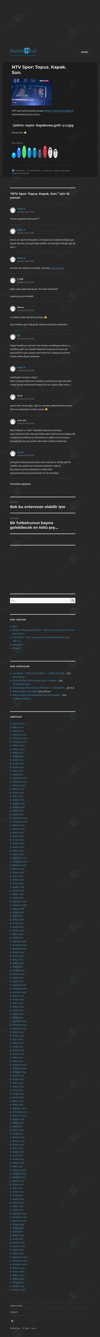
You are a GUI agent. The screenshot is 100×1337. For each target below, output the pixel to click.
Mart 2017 (18, 959)
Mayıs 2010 (18, 1224)
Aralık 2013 (18, 1093)
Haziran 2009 (20, 1264)
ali (18, 335)
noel (20, 173)
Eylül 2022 (18, 731)
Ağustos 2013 (19, 1108)
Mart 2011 (18, 1188)
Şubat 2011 (18, 1191)
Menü (84, 52)
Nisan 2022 (18, 749)
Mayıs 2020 (18, 825)
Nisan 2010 (18, 1228)
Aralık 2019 (18, 843)
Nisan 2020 (18, 829)
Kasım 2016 (19, 974)
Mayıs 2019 (18, 868)
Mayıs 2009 (19, 1268)
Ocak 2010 (18, 1239)
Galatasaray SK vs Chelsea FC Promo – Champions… (39, 687)
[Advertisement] (50, 25)
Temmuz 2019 (20, 861)
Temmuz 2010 (20, 1217)
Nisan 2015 (18, 1035)
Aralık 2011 (18, 1159)
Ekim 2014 (18, 1057)
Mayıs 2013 (18, 1119)
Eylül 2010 (18, 1210)
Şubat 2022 (18, 756)
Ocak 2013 (18, 1133)
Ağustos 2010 (19, 1213)
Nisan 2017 (18, 956)
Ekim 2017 (18, 934)
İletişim (14, 1312)
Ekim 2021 (18, 771)
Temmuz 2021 (20, 781)
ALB (44, 171)
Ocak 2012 (18, 1155)
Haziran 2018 (19, 905)
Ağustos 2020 (20, 818)
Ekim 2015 (18, 1014)
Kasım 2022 (19, 723)
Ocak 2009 (18, 1282)
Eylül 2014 (18, 1061)
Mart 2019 (18, 876)
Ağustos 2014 (19, 1064)
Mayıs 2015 (18, 1032)
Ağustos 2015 (19, 1021)
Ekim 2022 (18, 727)
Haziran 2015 (19, 1028)
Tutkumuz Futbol (22, 698)
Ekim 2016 (18, 977)
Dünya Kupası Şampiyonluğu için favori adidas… (37, 695)
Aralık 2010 (18, 1199)
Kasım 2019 (19, 847)
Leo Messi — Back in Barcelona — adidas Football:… (40, 673)
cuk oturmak (57, 268)
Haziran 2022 (20, 741)
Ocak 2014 (18, 1090)
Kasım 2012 (18, 1141)
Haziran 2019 (19, 865)
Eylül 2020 (18, 814)
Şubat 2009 (18, 1279)
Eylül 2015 (18, 1017)
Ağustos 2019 (19, 858)
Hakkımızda (16, 1305)
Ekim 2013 (18, 1101)
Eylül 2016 (18, 981)
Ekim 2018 (18, 894)
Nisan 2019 (18, 872)
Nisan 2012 (18, 1144)
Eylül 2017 (18, 937)
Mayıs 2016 (18, 995)
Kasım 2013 (18, 1097)
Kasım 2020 (19, 807)
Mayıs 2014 (18, 1075)
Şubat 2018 (18, 919)
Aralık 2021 (18, 763)
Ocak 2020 (18, 839)
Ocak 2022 (18, 760)
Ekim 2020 (18, 810)
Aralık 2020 (18, 803)
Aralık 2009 (19, 1242)
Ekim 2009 (18, 1249)
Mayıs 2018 (18, 908)
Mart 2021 (18, 796)
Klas (15, 626)
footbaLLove (15, 1328)
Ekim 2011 (18, 1166)
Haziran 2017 (19, 948)
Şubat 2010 (18, 1235)
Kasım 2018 (18, 890)
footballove (20, 171)
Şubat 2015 (18, 1043)
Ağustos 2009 (20, 1257)
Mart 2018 (18, 916)
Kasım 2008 (19, 1289)
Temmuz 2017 (20, 945)
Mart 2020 (18, 832)
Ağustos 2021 (19, 778)
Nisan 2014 (18, 1079)
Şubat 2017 (18, 963)
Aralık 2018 (18, 887)
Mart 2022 (18, 752)
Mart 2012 (18, 1148)
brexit (49, 171)
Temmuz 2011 (20, 1173)
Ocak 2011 (18, 1195)
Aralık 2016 (18, 970)
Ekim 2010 (18, 1206)
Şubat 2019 (18, 879)
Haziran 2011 (19, 1177)
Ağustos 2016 (19, 985)
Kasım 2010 (18, 1202)
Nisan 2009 (18, 1271)
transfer (26, 173)
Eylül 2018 (18, 898)
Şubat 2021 (18, 800)
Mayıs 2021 (18, 789)
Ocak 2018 (18, 923)
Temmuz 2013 (20, 1112)
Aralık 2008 (18, 1286)
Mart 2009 (18, 1275)
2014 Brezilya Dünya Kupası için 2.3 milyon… (35, 680)
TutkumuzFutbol (21, 684)
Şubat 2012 (18, 1152)
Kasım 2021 (18, 767)
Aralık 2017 (18, 927)
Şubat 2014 (18, 1086)
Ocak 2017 (18, 966)
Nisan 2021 (18, 792)
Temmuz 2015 (20, 1025)
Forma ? (17, 648)
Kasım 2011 (18, 1162)
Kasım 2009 (19, 1246)
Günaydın (18, 644)
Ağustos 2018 (19, 901)
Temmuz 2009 (20, 1260)
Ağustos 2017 (19, 941)
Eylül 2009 (18, 1253)
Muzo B (21, 258)
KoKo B (21, 208)
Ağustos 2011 (19, 1170)
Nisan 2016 (18, 999)
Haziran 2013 (19, 1115)
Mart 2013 (18, 1126)
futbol (57, 171)
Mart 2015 (18, 1039)
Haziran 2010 (19, 1220)
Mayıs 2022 (18, 745)
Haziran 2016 (19, 992)
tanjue (20, 452)
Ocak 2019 (18, 883)
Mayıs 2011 (18, 1181)
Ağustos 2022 (20, 734)
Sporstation (19, 677)
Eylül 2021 (18, 774)
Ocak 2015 (18, 1046)
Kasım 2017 (18, 930)
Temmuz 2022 (20, 738)
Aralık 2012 (18, 1137)
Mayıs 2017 (18, 952)
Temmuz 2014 (20, 1068)
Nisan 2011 (18, 1184)
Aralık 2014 (18, 1050)
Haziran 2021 (19, 785)
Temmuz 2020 (20, 821)
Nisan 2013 (18, 1122)
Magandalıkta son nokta (25, 691)
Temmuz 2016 (20, 988)
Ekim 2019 (18, 850)
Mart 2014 (18, 1083)
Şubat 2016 (18, 1006)
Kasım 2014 (18, 1054)
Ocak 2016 (18, 1010)
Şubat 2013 (18, 1130)
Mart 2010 (18, 1231)
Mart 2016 (18, 1003)
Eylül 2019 (18, 854)
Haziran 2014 (19, 1072)
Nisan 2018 (18, 912)
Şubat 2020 (18, 836)
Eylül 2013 (18, 1104)
